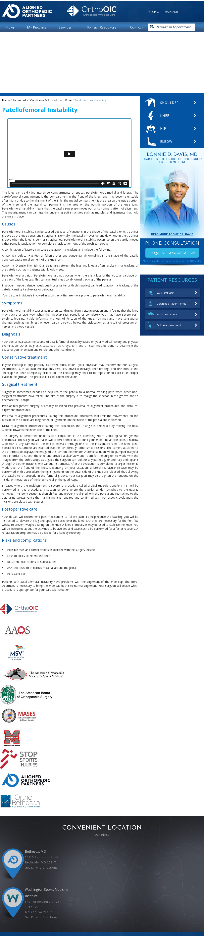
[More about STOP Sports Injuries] (18, 768)
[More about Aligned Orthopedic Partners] (26, 789)
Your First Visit (165, 293)
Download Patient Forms (171, 303)
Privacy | (84, 920)
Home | (44, 920)
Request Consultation (172, 253)
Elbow (166, 141)
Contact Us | (128, 920)
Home (6, 100)
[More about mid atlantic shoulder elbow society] (19, 725)
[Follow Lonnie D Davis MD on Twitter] (102, 912)
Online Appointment (169, 325)
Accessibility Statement (151, 920)
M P (36, 27)
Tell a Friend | (99, 920)
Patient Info (20, 100)
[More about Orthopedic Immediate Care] (19, 618)
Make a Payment (167, 314)
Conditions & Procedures (46, 100)
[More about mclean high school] (11, 747)
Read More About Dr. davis (172, 234)
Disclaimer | (71, 920)
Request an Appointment (173, 27)
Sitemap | (114, 920)
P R (102, 27)
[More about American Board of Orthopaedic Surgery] (26, 704)
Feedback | (56, 920)
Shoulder (169, 102)
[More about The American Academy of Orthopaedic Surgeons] (17, 640)
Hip (163, 128)
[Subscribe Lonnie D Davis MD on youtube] (108, 912)
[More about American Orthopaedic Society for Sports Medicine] (33, 683)
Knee (68, 100)
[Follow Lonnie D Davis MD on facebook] (95, 912)
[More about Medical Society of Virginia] (16, 661)
